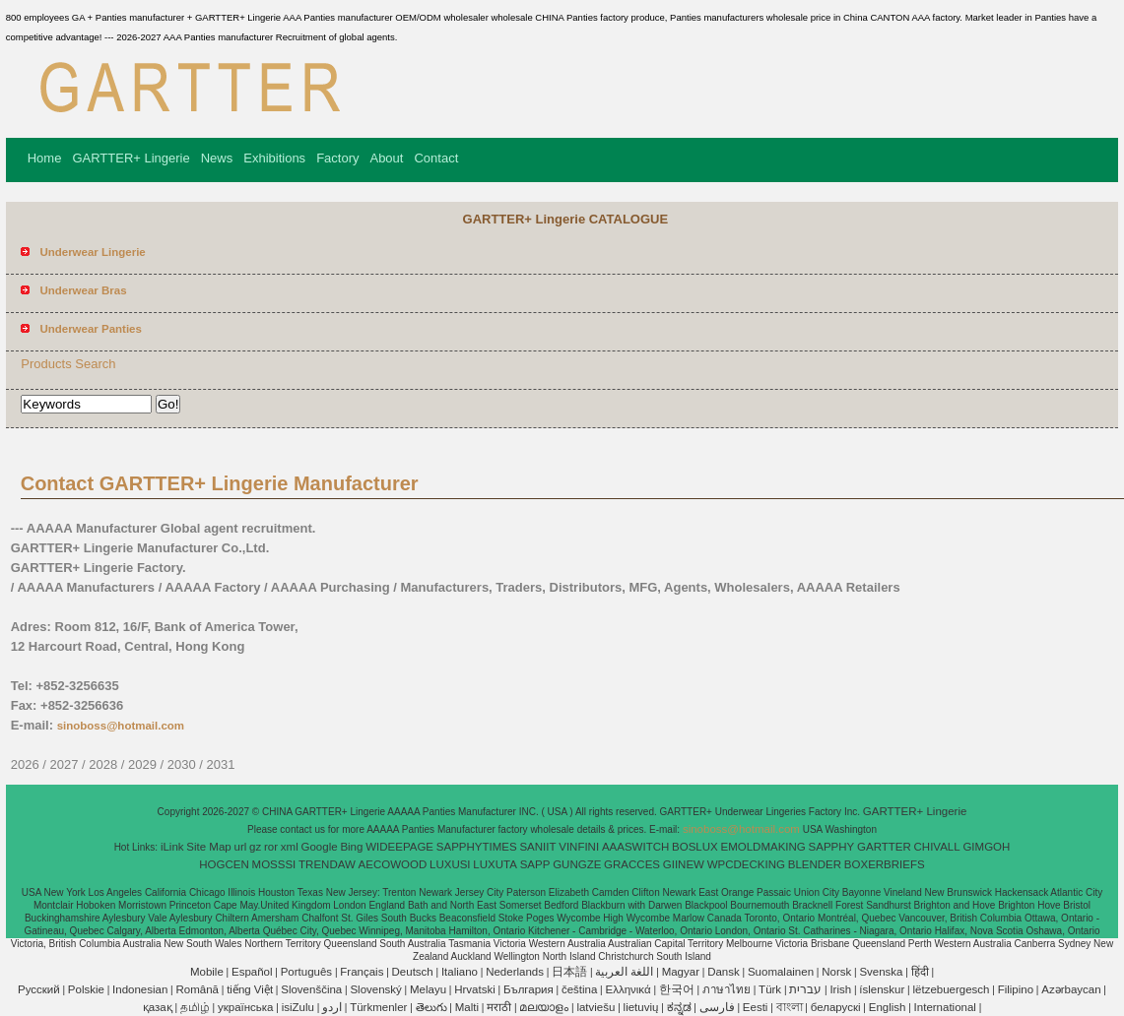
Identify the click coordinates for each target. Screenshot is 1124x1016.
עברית (805, 989)
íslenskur (881, 989)
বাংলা (789, 1007)
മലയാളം (543, 1007)
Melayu (428, 989)
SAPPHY (832, 847)
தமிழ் (195, 1007)
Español (252, 972)
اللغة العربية (624, 972)
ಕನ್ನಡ (679, 1007)
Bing (351, 847)
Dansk (723, 972)
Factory (337, 158)
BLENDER (814, 864)
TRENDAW (327, 864)
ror (271, 847)
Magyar (680, 972)
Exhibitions (274, 158)
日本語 (569, 972)
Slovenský (375, 989)
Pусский (39, 989)
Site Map (208, 847)
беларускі (836, 1007)
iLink (172, 847)
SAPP (535, 864)
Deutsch (412, 972)
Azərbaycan (1070, 989)
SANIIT (537, 847)
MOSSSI (274, 864)
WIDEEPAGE (399, 847)
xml (289, 847)
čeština (579, 989)
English (887, 1007)
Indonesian (139, 989)
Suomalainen (781, 972)
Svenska (880, 972)
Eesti (755, 1007)
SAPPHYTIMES (476, 847)
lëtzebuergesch (951, 989)
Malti (467, 1007)
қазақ (157, 1007)
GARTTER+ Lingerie (130, 158)
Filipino (1015, 989)
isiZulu (298, 1007)
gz (255, 847)
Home (45, 158)
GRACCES (632, 864)
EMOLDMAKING (763, 847)
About (386, 158)
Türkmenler (378, 1007)
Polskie (86, 989)
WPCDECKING (746, 864)
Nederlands (515, 972)
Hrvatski (475, 989)
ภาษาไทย (726, 989)
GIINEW (683, 864)
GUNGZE (577, 864)
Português (306, 972)
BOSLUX (695, 847)
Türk (770, 989)
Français (361, 972)
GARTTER (884, 847)
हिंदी (920, 972)
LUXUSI (450, 864)
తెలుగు (431, 1007)
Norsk (836, 972)
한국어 (676, 989)
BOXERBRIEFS (884, 864)
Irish (840, 989)
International (945, 1007)
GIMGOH (986, 847)
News (217, 158)
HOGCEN (223, 864)
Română (197, 989)
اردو (332, 1007)
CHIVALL (937, 847)
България (528, 989)
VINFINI (579, 847)
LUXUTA (495, 864)
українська (246, 1007)
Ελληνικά (628, 989)
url (240, 847)
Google (319, 847)
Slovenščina (311, 989)
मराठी (499, 1007)
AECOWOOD (393, 864)
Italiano (459, 972)
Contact (436, 158)
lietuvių (641, 1007)
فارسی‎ (717, 1007)
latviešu (595, 1007)
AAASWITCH (635, 847)
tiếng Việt (250, 989)
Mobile (207, 972)
